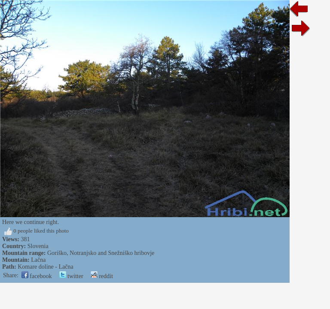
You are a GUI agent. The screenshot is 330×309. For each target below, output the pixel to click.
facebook (36, 276)
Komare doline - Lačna (45, 267)
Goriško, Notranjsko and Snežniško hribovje (100, 253)
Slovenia (38, 246)
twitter (71, 276)
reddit (102, 276)
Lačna (38, 260)
